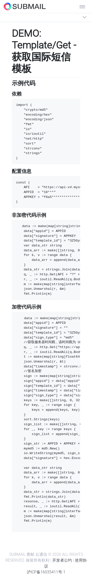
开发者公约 (62, 560)
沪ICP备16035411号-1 (46, 572)
